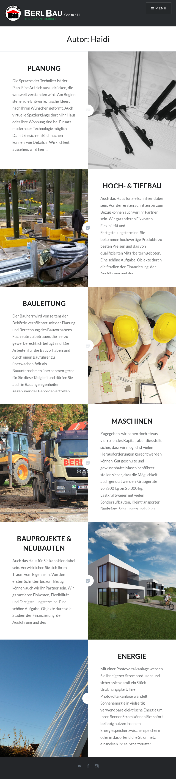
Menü (160, 8)
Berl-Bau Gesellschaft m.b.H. (45, 13)
